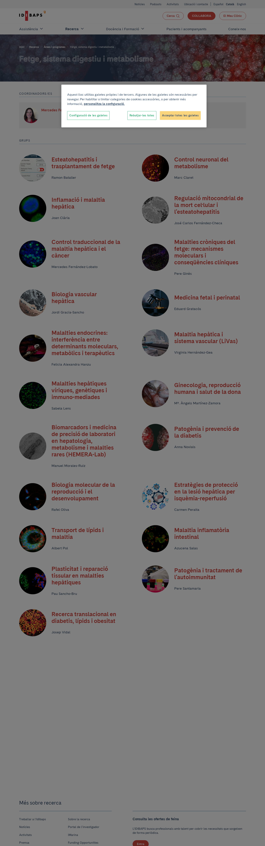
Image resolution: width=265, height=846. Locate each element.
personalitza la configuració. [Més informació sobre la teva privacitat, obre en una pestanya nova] (104, 104)
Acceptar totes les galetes (180, 115)
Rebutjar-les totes (141, 115)
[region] (134, 106)
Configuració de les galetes (88, 115)
